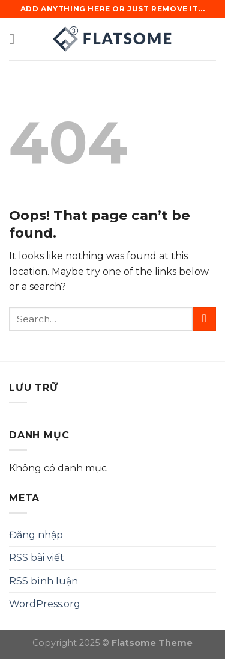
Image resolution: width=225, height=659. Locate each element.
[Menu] (16, 39)
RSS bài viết (36, 557)
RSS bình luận (43, 581)
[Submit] (204, 319)
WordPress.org (44, 604)
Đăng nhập (36, 535)
